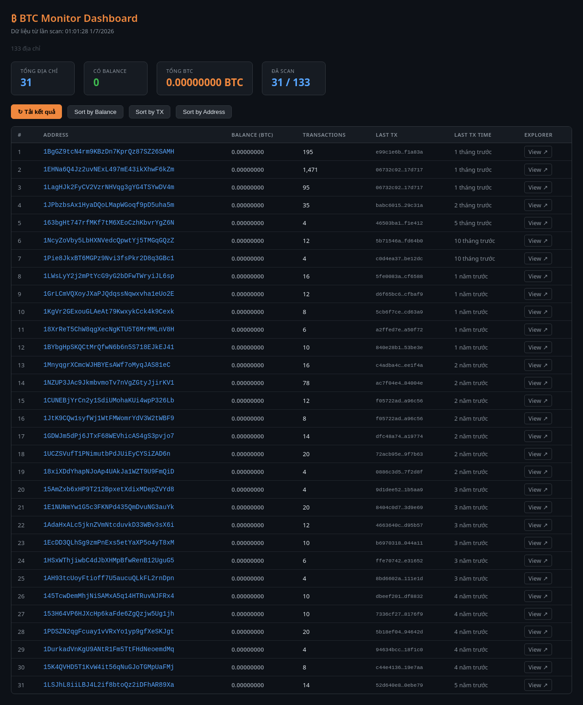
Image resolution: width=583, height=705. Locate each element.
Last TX (387, 134)
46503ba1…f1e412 (399, 223)
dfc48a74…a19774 (399, 436)
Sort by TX (150, 111)
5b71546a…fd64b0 (399, 241)
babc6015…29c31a (399, 205)
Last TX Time (473, 134)
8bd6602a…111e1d (399, 578)
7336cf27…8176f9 (399, 614)
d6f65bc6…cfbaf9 (399, 294)
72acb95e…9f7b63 (399, 454)
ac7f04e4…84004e (399, 383)
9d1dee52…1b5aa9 (399, 490)
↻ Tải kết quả (36, 111)
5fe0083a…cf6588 (399, 276)
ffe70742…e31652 (399, 561)
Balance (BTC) (252, 134)
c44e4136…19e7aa (399, 667)
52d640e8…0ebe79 (399, 685)
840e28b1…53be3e (399, 347)
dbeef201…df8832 (399, 596)
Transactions (324, 134)
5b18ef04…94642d (399, 632)
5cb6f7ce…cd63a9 (399, 312)
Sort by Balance (95, 111)
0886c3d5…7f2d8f (399, 472)
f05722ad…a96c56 (399, 401)
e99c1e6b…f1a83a (399, 152)
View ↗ (537, 152)
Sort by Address (204, 111)
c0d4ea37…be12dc (399, 259)
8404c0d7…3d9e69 (399, 507)
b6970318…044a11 (399, 543)
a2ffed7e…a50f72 (399, 330)
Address (55, 134)
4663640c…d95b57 (399, 525)
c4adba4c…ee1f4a (399, 365)
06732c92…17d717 (399, 170)
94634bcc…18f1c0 (399, 650)
